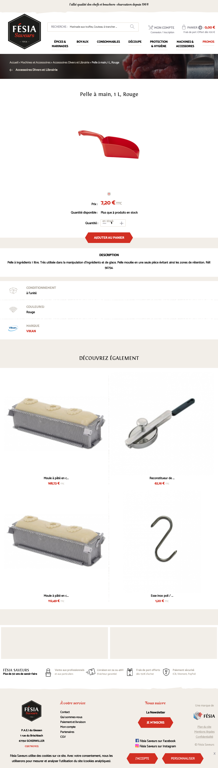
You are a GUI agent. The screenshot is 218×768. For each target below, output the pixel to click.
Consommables (108, 42)
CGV (63, 737)
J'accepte (142, 758)
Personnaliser (183, 758)
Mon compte (67, 727)
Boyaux (82, 42)
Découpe (134, 42)
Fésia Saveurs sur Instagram (155, 746)
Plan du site (204, 727)
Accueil (14, 62)
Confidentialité (204, 737)
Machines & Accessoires (185, 44)
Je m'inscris (155, 722)
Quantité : (91, 223)
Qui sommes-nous (71, 717)
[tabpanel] (109, 145)
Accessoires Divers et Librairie (33, 70)
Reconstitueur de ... (162, 478)
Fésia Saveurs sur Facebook (155, 741)
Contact (65, 712)
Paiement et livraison (72, 722)
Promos (208, 42)
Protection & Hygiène (159, 44)
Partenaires (67, 732)
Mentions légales (204, 732)
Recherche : (59, 27)
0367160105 (177, 5)
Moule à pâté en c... (56, 478)
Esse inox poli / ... (162, 595)
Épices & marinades (60, 44)
